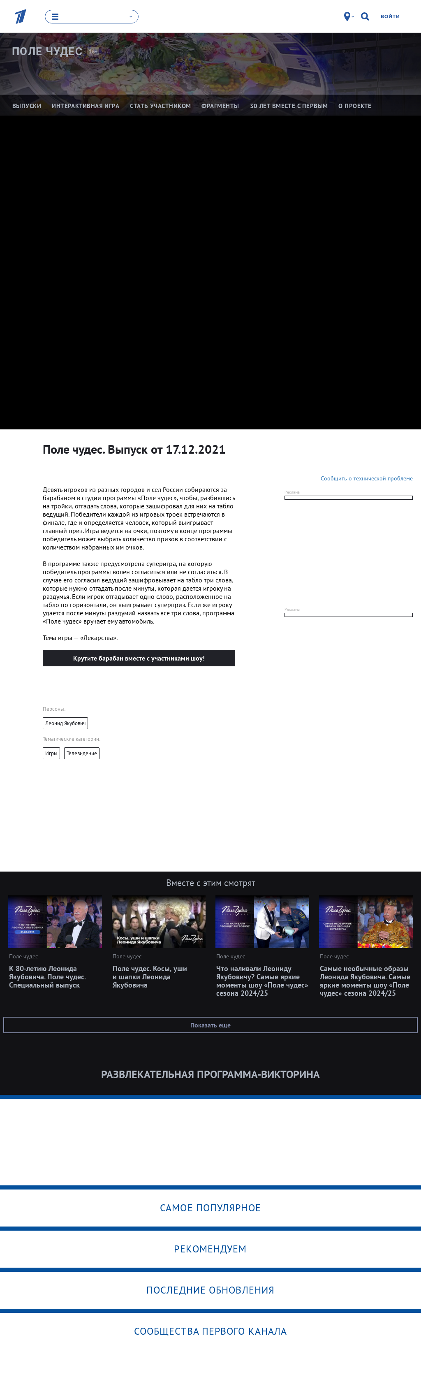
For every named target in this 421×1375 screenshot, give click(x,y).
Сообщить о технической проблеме (367, 478)
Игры (51, 752)
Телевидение (82, 752)
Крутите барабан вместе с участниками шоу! (139, 658)
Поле (47, 51)
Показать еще (210, 1024)
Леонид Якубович (65, 722)
